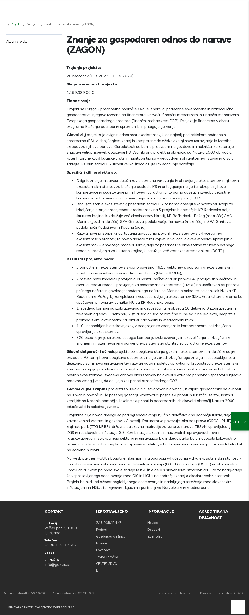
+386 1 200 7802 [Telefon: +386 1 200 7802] (61, 544)
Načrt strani (188, 593)
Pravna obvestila (165, 593)
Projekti (16, 24)
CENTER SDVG (106, 563)
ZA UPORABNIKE (108, 522)
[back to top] (238, 607)
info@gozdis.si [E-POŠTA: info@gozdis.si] (57, 564)
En (98, 570)
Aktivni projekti (17, 41)
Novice (152, 522)
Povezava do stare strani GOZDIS (222, 593)
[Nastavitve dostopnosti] (240, 307)
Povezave (103, 550)
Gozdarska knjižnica (110, 536)
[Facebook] (221, 8)
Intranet (102, 543)
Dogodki (153, 529)
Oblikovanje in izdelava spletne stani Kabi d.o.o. (40, 607)
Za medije (154, 536)
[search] (232, 8)
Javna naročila (107, 557)
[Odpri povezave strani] (242, 8)
